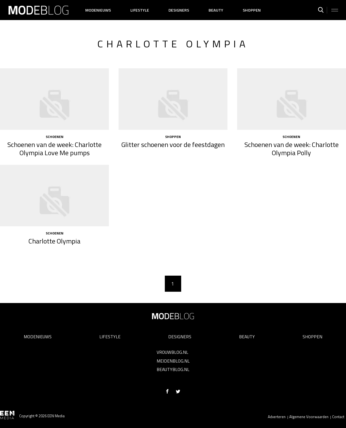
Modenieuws (98, 10)
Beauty (216, 10)
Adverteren (277, 417)
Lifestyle (139, 10)
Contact (338, 417)
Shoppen (252, 10)
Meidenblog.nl (173, 360)
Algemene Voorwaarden (309, 417)
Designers (178, 10)
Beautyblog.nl (173, 369)
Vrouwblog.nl (172, 352)
